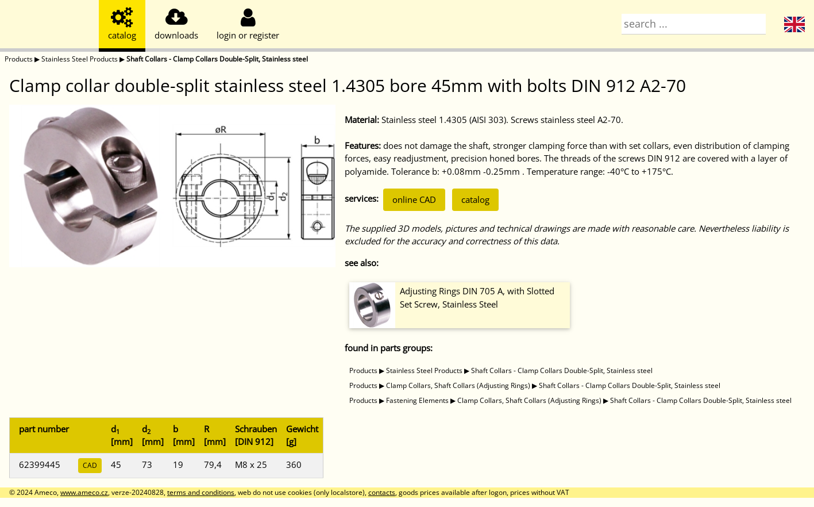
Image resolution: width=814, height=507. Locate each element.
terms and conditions (200, 492)
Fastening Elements (417, 400)
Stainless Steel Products (79, 59)
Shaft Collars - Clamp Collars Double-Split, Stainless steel (217, 59)
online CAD (414, 199)
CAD (90, 465)
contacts (381, 492)
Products (19, 59)
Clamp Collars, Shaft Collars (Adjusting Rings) (458, 385)
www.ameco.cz (84, 492)
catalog (475, 199)
